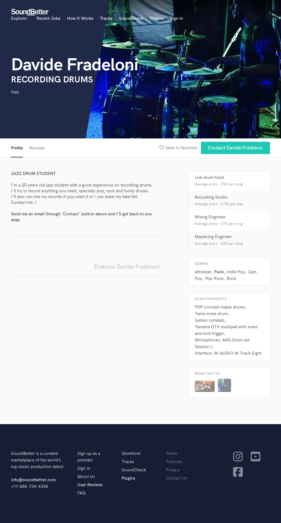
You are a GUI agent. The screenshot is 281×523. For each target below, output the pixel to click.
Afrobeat (203, 272)
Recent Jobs (48, 18)
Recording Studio (211, 197)
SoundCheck (131, 18)
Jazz (252, 272)
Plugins (157, 18)
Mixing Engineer (210, 217)
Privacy (173, 470)
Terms (172, 453)
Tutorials (174, 461)
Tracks (106, 18)
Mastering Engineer (213, 237)
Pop (198, 278)
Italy (15, 92)
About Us (86, 476)
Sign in (176, 18)
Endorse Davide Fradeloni (126, 266)
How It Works (80, 18)
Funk (219, 272)
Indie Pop (236, 272)
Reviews (37, 148)
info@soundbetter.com (33, 480)
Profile (17, 148)
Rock (231, 278)
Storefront (131, 453)
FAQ (81, 493)
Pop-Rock (214, 278)
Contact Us (176, 478)
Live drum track (209, 177)
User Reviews (90, 485)
